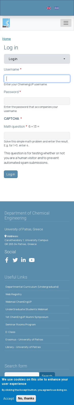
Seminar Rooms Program (21, 324)
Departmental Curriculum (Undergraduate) (32, 286)
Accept (8, 399)
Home (6, 39)
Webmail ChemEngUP (19, 301)
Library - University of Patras (23, 347)
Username (11, 69)
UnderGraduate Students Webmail (27, 309)
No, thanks (26, 399)
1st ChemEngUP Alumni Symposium (27, 317)
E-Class (10, 332)
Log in (21, 58)
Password (11, 92)
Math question (14, 126)
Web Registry (14, 294)
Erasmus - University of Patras (24, 339)
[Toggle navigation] (65, 23)
